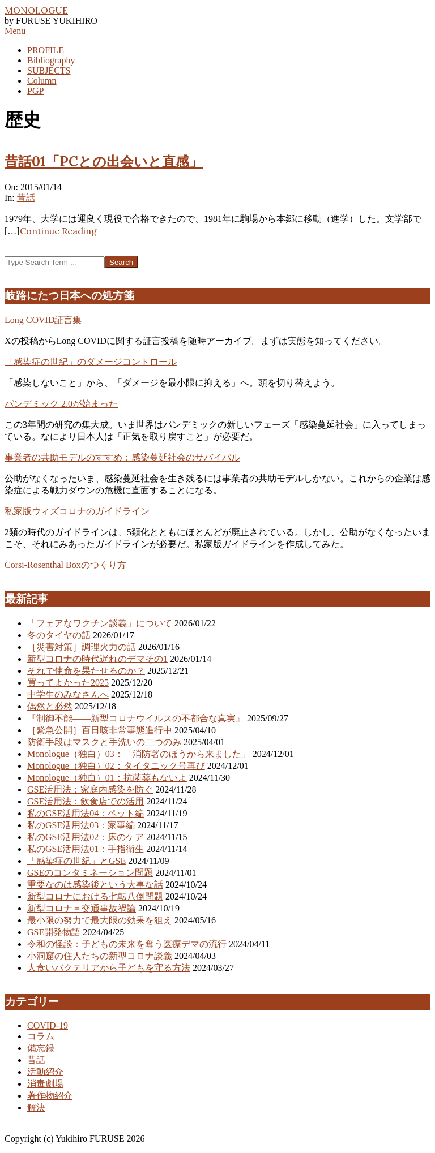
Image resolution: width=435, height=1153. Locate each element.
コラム (40, 1036)
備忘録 (40, 1048)
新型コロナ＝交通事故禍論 (81, 908)
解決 (36, 1107)
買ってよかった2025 (68, 682)
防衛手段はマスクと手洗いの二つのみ (104, 742)
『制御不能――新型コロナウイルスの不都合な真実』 (136, 718)
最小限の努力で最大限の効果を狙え (99, 920)
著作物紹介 (49, 1095)
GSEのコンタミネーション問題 (90, 872)
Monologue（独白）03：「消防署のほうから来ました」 (138, 754)
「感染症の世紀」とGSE (76, 861)
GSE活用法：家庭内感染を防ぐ (90, 789)
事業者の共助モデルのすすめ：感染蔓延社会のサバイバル (122, 457)
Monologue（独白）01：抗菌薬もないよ (107, 777)
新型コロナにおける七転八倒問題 (95, 896)
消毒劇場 (45, 1084)
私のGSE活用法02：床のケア (85, 837)
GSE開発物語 (53, 932)
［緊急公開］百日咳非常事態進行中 (99, 730)
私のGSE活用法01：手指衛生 (85, 849)
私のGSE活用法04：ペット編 (85, 813)
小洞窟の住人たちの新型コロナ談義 (99, 956)
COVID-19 (47, 1025)
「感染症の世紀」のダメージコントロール (91, 362)
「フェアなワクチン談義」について (99, 623)
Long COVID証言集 (43, 320)
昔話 (26, 198)
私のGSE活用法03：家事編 (81, 825)
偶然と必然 (49, 706)
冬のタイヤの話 (59, 635)
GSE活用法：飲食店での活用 (85, 801)
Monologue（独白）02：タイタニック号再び (116, 766)
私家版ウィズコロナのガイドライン (77, 511)
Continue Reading (58, 230)
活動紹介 (45, 1072)
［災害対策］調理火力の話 (81, 647)
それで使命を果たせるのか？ (86, 671)
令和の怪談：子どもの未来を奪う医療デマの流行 (127, 944)
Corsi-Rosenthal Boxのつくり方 (65, 565)
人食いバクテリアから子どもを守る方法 (108, 968)
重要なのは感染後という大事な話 (95, 884)
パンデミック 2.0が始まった (61, 403)
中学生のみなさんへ (68, 694)
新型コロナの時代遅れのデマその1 (97, 659)
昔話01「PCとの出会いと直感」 (104, 161)
